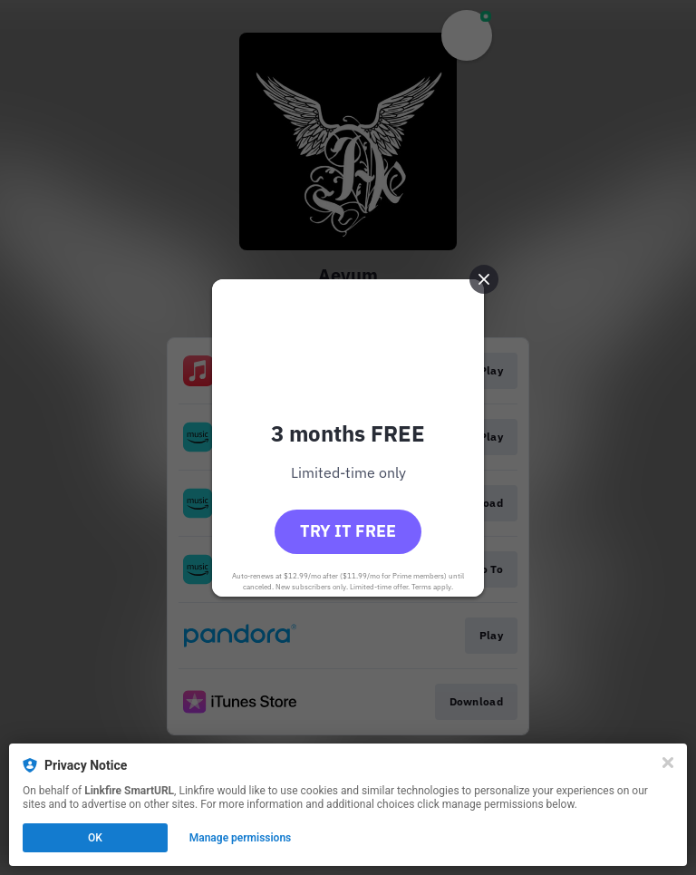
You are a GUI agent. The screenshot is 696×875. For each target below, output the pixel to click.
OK (95, 837)
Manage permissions (240, 837)
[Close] (667, 762)
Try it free (348, 530)
